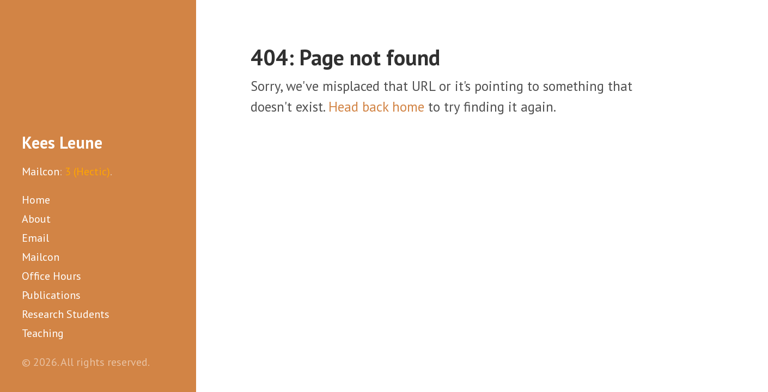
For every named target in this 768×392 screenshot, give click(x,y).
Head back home (376, 106)
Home (36, 200)
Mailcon (40, 171)
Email (35, 238)
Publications (51, 295)
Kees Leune (62, 142)
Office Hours (51, 276)
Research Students (65, 314)
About (36, 219)
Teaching (43, 333)
